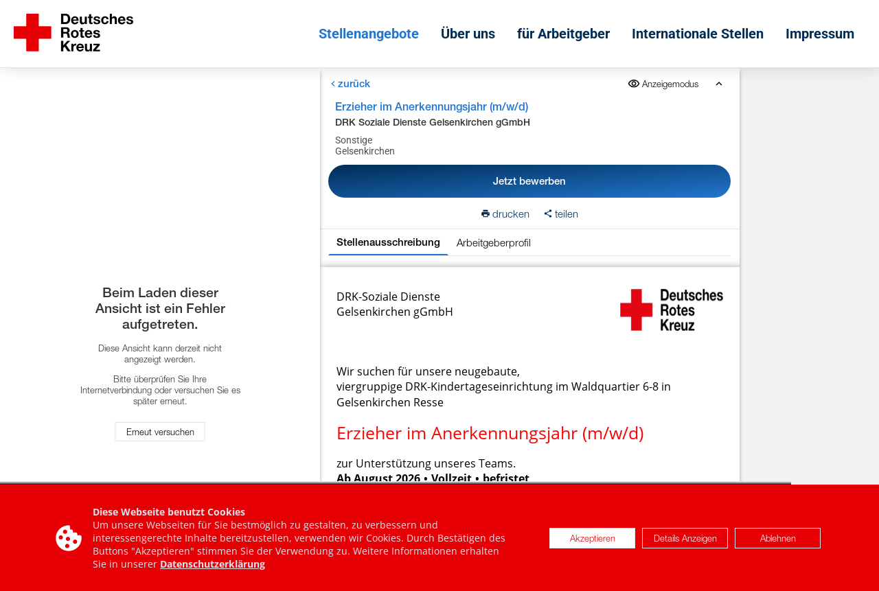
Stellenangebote (369, 33)
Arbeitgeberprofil (494, 242)
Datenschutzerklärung (212, 563)
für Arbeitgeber (563, 33)
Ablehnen (778, 538)
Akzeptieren (592, 538)
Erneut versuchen (160, 431)
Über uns (468, 33)
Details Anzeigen (685, 538)
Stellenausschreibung (388, 242)
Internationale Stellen (698, 33)
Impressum (820, 33)
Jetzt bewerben (529, 181)
